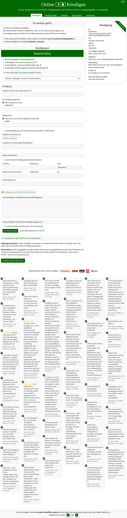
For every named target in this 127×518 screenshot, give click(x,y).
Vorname (5, 163)
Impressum (90, 15)
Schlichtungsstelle (88, 10)
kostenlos (104, 10)
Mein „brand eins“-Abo (13, 102)
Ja (68, 515)
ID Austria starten (10, 231)
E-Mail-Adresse (8, 180)
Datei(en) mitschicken (10, 134)
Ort (58, 172)
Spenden (64, 15)
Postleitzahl (34, 172)
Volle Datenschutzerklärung (18, 254)
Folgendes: (9, 105)
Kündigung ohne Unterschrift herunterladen (19, 192)
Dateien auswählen (10, 138)
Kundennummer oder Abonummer (15, 91)
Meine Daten (77, 15)
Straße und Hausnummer (12, 172)
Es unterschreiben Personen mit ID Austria (23, 226)
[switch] (123, 2)
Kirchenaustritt (55, 10)
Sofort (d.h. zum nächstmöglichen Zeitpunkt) (22, 118)
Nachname (34, 163)
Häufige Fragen (51, 15)
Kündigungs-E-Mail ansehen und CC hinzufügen (22, 238)
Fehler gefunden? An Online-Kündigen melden (23, 72)
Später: (7, 121)
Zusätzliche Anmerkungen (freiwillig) (16, 143)
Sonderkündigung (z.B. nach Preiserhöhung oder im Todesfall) (28, 131)
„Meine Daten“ (73, 252)
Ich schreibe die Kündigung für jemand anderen (23, 160)
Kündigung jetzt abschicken (13, 260)
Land (59, 163)
